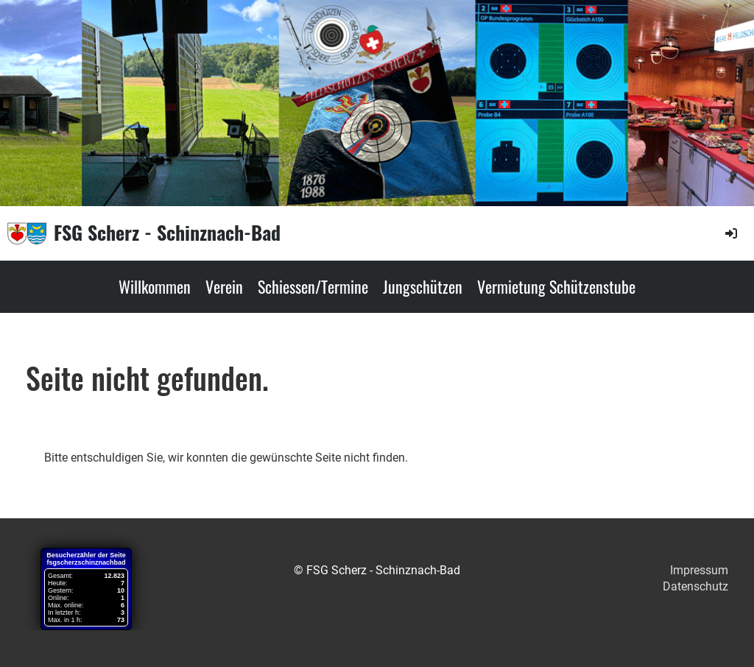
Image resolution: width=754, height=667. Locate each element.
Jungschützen (422, 286)
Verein (224, 286)
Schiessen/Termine (313, 286)
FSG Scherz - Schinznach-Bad (167, 232)
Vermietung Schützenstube (556, 286)
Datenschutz (695, 586)
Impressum (699, 570)
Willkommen (155, 286)
